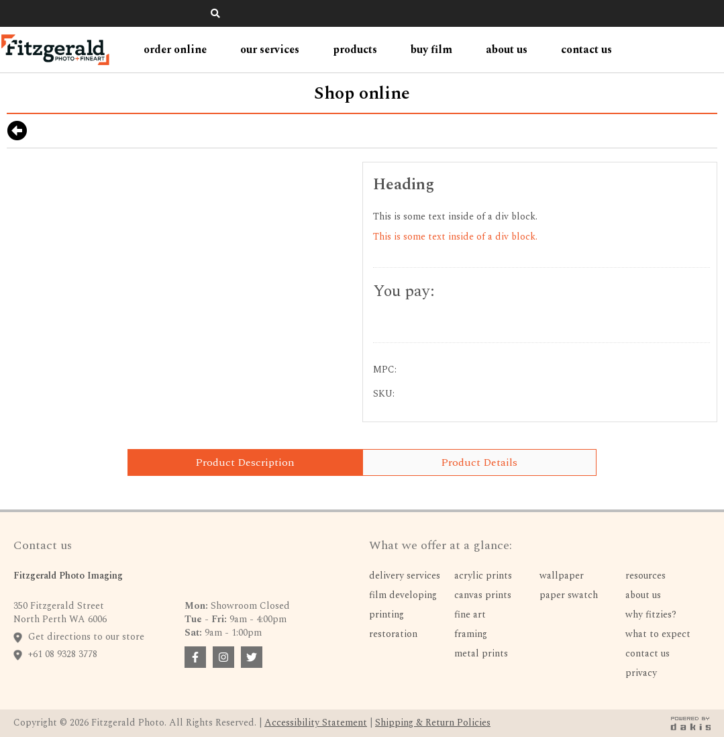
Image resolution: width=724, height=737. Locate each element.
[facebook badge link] (195, 657)
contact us (586, 50)
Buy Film (431, 50)
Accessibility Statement (315, 723)
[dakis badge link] (690, 723)
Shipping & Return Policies (432, 723)
